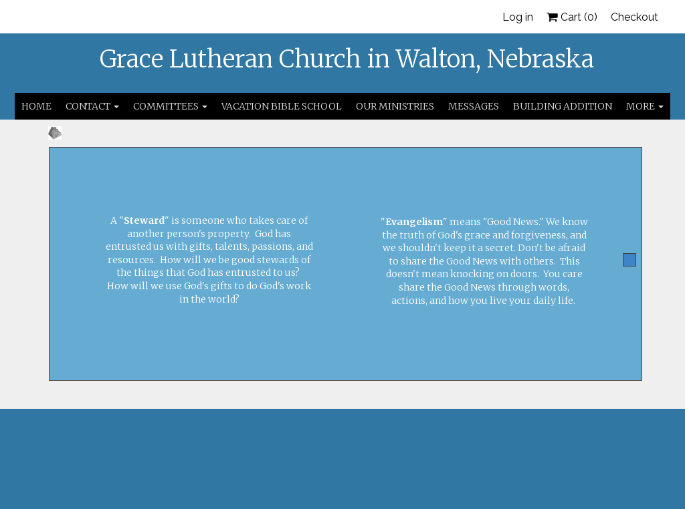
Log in (517, 17)
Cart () (572, 17)
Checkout (634, 17)
